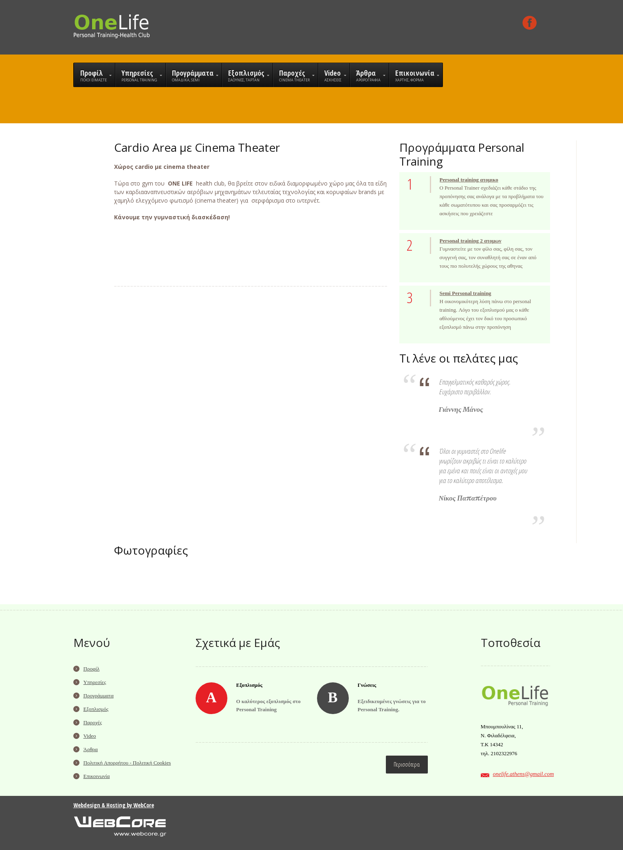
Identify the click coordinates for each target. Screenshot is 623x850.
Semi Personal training (465, 293)
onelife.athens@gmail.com (523, 774)
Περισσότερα (407, 764)
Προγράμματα (99, 696)
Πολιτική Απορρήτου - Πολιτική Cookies (127, 763)
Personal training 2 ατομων (471, 241)
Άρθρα (91, 749)
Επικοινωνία (97, 776)
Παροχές (93, 722)
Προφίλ (92, 669)
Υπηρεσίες (95, 682)
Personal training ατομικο (469, 180)
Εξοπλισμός (96, 709)
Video (90, 736)
